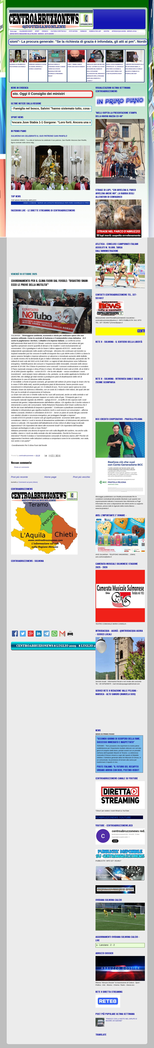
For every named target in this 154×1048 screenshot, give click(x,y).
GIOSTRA (106, 31)
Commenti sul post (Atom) (28, 482)
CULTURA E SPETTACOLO (58, 31)
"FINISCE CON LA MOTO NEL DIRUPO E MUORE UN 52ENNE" (121, 1020)
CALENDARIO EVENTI (25, 31)
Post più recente (19, 477)
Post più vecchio (81, 477)
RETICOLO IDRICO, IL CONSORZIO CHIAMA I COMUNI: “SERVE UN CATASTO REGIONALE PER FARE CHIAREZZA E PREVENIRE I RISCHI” (54, 203)
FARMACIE (83, 31)
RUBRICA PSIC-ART (95, 31)
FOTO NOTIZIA (73, 31)
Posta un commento (21, 467)
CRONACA (45, 31)
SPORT (37, 31)
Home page (13, 31)
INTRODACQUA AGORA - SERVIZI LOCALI (124, 31)
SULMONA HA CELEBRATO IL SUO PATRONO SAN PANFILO (39, 136)
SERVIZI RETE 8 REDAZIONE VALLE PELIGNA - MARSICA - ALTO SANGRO (32, 34)
